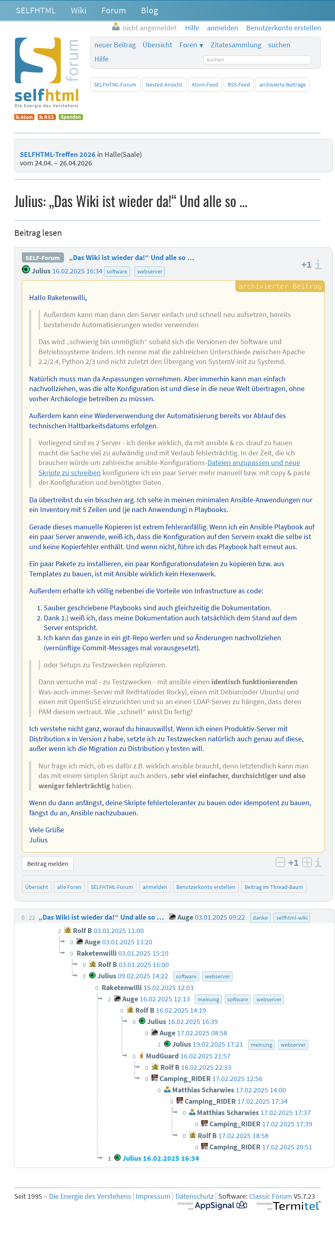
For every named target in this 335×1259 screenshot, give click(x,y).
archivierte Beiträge (282, 84)
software (117, 271)
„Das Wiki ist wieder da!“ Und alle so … (131, 257)
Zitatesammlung (236, 44)
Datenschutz (194, 1196)
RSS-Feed (239, 84)
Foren (188, 44)
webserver (149, 271)
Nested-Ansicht (164, 84)
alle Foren (69, 887)
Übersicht (157, 44)
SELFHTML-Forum (115, 84)
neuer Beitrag (115, 44)
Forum (113, 10)
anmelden (155, 887)
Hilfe (101, 59)
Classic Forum (270, 1196)
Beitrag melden (47, 863)
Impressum (153, 1196)
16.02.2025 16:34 (77, 271)
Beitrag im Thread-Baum (274, 887)
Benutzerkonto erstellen (205, 887)
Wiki (78, 10)
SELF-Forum (43, 258)
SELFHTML (36, 10)
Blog (149, 10)
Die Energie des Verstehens (90, 1196)
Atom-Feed (205, 84)
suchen (279, 44)
